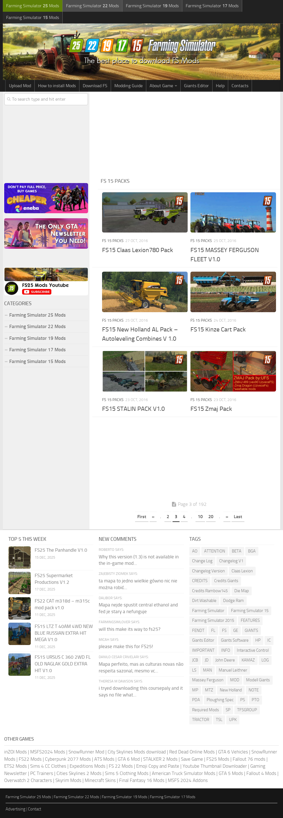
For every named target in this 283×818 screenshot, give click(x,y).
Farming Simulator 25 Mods (37, 315)
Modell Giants (258, 679)
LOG (265, 660)
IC (269, 640)
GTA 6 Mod (129, 759)
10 (200, 516)
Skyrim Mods (68, 780)
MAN (207, 670)
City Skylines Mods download (137, 752)
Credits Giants (226, 580)
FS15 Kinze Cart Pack (218, 329)
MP (195, 690)
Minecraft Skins (100, 780)
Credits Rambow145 (210, 590)
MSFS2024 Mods (47, 752)
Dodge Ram (233, 600)
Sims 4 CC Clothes (48, 766)
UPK (233, 719)
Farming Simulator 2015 (213, 620)
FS (224, 630)
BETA (236, 551)
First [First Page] (141, 516)
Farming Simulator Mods (32, 5)
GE (235, 630)
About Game (161, 85)
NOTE (254, 690)
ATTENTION (214, 551)
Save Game (192, 759)
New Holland (231, 690)
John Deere (225, 660)
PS (242, 699)
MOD (234, 679)
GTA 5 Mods (231, 773)
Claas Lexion (242, 570)
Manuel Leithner (233, 670)
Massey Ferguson (207, 679)
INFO (225, 650)
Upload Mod (20, 85)
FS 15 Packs (113, 240)
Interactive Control (253, 650)
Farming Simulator (208, 610)
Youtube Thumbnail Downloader (215, 766)
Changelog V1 (231, 560)
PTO (255, 699)
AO (194, 551)
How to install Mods (57, 85)
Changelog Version (208, 570)
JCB (195, 660)
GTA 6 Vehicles (233, 752)
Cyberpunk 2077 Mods (68, 759)
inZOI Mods (15, 752)
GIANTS (251, 630)
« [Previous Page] (153, 516)
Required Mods (205, 709)
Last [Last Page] (238, 516)
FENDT (198, 630)
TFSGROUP (247, 709)
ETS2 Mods (15, 766)
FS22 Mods (30, 759)
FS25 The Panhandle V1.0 (61, 550)
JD (207, 660)
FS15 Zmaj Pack (211, 408)
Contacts (240, 85)
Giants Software (235, 640)
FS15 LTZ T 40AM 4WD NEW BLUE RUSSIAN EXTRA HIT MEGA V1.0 (64, 632)
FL (213, 630)
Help (220, 85)
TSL (219, 719)
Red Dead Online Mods (192, 752)
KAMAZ (248, 660)
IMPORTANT (203, 650)
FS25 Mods (217, 759)
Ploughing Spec (220, 699)
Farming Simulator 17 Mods (37, 349)
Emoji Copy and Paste (157, 766)
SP (228, 709)
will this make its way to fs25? (130, 629)
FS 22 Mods (121, 766)
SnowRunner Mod (86, 752)
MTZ (209, 690)
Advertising (15, 809)
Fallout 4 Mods (261, 773)
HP (258, 640)
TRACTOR (200, 719)
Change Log (202, 560)
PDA (196, 699)
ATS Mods (104, 759)
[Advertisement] (189, 133)
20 (210, 516)
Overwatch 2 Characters (28, 780)
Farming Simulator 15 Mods (37, 361)
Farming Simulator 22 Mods (37, 326)
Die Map (241, 590)
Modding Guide (128, 85)
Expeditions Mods (87, 766)
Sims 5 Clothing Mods (126, 773)
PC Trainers (41, 773)
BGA (252, 551)
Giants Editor (196, 85)
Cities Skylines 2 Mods (79, 773)
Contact (34, 809)
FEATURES (250, 620)
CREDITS (199, 580)
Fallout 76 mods (249, 759)
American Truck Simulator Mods (183, 773)
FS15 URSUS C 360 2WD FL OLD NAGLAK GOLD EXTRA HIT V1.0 (63, 663)
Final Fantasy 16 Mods (141, 780)
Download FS (95, 85)
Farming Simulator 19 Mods (37, 338)
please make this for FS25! (126, 646)
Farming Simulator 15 (249, 610)
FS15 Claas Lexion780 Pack (137, 250)
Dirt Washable (204, 600)
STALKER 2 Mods (160, 759)
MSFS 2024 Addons (188, 780)
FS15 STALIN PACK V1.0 (133, 408)
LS (194, 670)
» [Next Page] (227, 516)
